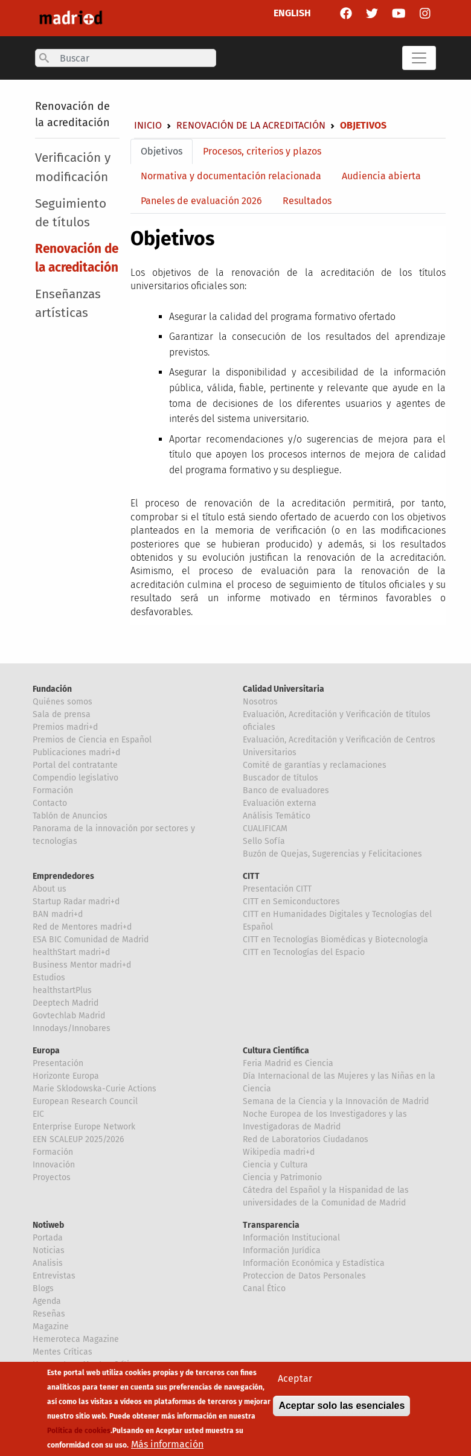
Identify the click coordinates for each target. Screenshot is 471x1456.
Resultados (307, 200)
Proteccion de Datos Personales (304, 1276)
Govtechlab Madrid (69, 1016)
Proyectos (52, 1177)
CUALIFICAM (265, 828)
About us (49, 889)
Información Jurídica (282, 1250)
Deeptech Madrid (65, 1003)
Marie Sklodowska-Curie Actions (94, 1089)
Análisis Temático (276, 816)
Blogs (43, 1288)
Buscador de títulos (280, 778)
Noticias (49, 1250)
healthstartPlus (62, 990)
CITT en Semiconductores (291, 901)
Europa (46, 1051)
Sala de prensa (62, 714)
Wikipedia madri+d (279, 1152)
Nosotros (260, 702)
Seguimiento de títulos (70, 213)
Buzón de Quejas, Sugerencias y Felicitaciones (332, 854)
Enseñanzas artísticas (68, 304)
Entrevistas (54, 1276)
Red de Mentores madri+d (82, 927)
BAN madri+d (58, 914)
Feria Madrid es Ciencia (288, 1063)
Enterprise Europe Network (84, 1127)
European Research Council (85, 1101)
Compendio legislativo (75, 778)
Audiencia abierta (381, 176)
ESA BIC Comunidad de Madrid (91, 939)
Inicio (148, 125)
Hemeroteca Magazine (76, 1339)
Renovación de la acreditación (250, 125)
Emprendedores (63, 876)
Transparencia (271, 1225)
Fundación (52, 689)
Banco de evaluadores (286, 790)
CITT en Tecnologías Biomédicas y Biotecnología (335, 939)
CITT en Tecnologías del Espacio (304, 952)
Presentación (58, 1063)
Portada (48, 1238)
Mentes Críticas (62, 1352)
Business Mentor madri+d (82, 965)
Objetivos (161, 151)
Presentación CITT (277, 889)
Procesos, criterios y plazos (262, 151)
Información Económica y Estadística (314, 1263)
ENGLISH (292, 13)
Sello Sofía (264, 841)
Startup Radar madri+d (76, 901)
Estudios (49, 977)
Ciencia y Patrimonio (282, 1177)
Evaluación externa (279, 803)
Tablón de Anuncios (70, 816)
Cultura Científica (276, 1051)
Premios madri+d (65, 727)
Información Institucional (291, 1238)
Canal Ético (264, 1288)
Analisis (48, 1263)
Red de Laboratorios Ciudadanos (305, 1139)
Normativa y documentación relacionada (231, 176)
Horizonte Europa (66, 1076)
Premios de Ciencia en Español (92, 740)
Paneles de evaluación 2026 (201, 200)
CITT (251, 876)
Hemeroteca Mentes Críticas (88, 1364)
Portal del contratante (75, 765)
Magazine (51, 1326)
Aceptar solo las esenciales (341, 1413)
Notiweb (48, 1225)
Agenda (47, 1301)
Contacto (50, 803)
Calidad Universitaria (283, 689)
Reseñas (49, 1314)
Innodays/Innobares (72, 1028)
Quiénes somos (62, 702)
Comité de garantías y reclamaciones (314, 765)
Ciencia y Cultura (275, 1165)
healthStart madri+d (71, 952)
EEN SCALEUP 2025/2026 (78, 1139)
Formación (53, 790)
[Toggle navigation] (419, 58)
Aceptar (295, 1386)
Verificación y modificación (73, 167)
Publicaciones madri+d (76, 752)
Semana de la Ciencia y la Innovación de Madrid (336, 1101)
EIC (38, 1114)
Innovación (54, 1165)
